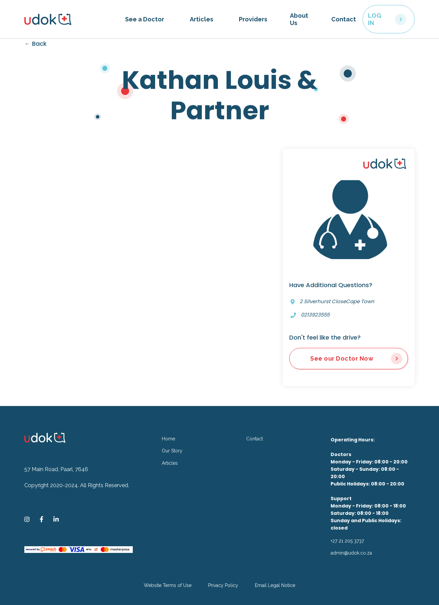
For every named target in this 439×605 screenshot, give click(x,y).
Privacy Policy (223, 585)
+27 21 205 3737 (347, 541)
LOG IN (375, 19)
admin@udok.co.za (351, 553)
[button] (144, 19)
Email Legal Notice (275, 585)
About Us (299, 19)
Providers (253, 19)
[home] (71, 19)
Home (168, 438)
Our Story (172, 450)
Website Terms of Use (167, 585)
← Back (35, 43)
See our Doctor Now (341, 358)
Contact (343, 19)
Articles (201, 19)
